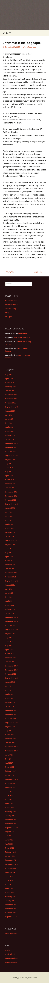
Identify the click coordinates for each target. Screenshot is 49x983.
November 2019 (11, 670)
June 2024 (9, 467)
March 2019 (9, 698)
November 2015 (11, 823)
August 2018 (10, 726)
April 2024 (9, 475)
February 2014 (10, 896)
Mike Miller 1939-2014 (22, 337)
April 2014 (9, 888)
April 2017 (9, 763)
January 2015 (10, 856)
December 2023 (11, 492)
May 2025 (8, 423)
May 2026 (8, 374)
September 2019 (11, 678)
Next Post (40, 271)
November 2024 (11, 447)
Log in (7, 950)
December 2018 (11, 710)
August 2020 (10, 633)
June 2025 (9, 419)
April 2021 (9, 601)
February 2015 (10, 852)
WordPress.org (11, 962)
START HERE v (23, 333)
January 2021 (10, 613)
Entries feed (10, 954)
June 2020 (9, 641)
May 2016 (8, 799)
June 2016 (9, 795)
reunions (9, 271)
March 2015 (9, 848)
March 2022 (9, 560)
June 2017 (9, 755)
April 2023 (9, 524)
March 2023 (9, 528)
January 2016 (10, 815)
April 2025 (9, 427)
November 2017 (11, 751)
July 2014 (8, 876)
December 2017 (11, 747)
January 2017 (10, 775)
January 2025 (10, 439)
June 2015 (9, 840)
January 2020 (10, 662)
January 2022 (10, 569)
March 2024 (9, 480)
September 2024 (11, 455)
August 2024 (10, 459)
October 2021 (10, 577)
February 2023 (10, 532)
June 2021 (9, 593)
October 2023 (10, 500)
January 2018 (10, 743)
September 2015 (11, 827)
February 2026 (10, 386)
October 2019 (10, 674)
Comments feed (11, 958)
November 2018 (11, 714)
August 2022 (10, 544)
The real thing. (10, 308)
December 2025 (11, 395)
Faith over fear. (11, 300)
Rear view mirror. (11, 304)
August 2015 (10, 832)
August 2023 (10, 508)
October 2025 (10, 403)
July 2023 (8, 512)
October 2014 (10, 868)
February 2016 (10, 811)
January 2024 (10, 488)
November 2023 (11, 496)
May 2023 (8, 520)
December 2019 (11, 666)
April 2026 (9, 378)
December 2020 (11, 617)
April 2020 (9, 649)
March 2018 (9, 734)
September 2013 (11, 917)
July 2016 (8, 791)
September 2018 (11, 722)
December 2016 (11, 779)
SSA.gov (8, 316)
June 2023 (9, 516)
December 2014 (11, 860)
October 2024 (10, 451)
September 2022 (11, 540)
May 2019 (8, 690)
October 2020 (10, 625)
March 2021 (9, 605)
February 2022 (10, 564)
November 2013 (11, 908)
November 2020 (11, 621)
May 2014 (8, 884)
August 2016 (10, 787)
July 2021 (8, 589)
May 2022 (8, 552)
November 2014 (11, 864)
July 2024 (8, 463)
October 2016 (10, 783)
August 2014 (10, 872)
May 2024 (8, 471)
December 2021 (11, 573)
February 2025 (10, 435)
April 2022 (9, 556)
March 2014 (9, 892)
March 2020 (9, 654)
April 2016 (9, 803)
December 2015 (11, 819)
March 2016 (9, 807)
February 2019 (10, 702)
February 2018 (10, 738)
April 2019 (9, 694)
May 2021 (8, 597)
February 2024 (10, 484)
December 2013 (11, 904)
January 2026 (10, 390)
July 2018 (8, 730)
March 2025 (9, 431)
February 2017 (10, 771)
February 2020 (10, 658)
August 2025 (10, 411)
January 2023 (10, 536)
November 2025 (11, 399)
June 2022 (9, 548)
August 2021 (10, 585)
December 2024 (11, 443)
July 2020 (8, 637)
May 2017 (8, 759)
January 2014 (10, 900)
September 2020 (11, 629)
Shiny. (7, 312)
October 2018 (10, 718)
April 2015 (9, 844)
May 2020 (8, 645)
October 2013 (10, 912)
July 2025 (8, 415)
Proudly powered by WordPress (24, 977)
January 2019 (10, 706)
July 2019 (8, 686)
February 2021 (10, 609)
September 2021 (11, 581)
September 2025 (11, 407)
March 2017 (9, 767)
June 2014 (9, 880)
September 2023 (11, 504)
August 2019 (10, 682)
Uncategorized (30, 47)
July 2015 (8, 836)
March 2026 (9, 382)
